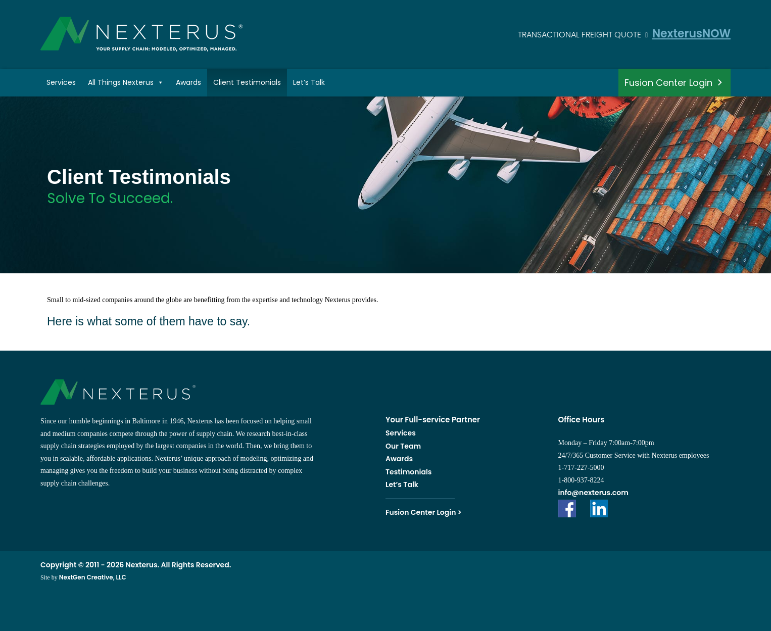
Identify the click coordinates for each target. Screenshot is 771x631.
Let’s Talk (309, 82)
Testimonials (408, 472)
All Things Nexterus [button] (126, 82)
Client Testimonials (247, 82)
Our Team (403, 446)
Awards (188, 82)
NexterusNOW (691, 33)
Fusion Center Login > (424, 512)
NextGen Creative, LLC (92, 577)
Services (61, 82)
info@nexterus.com (593, 493)
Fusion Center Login (668, 82)
